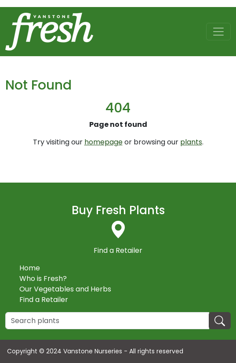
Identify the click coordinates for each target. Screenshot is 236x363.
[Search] (107, 320)
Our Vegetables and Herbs (65, 289)
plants (191, 142)
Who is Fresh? (43, 278)
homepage (103, 142)
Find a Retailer (43, 300)
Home (29, 268)
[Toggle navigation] (218, 31)
